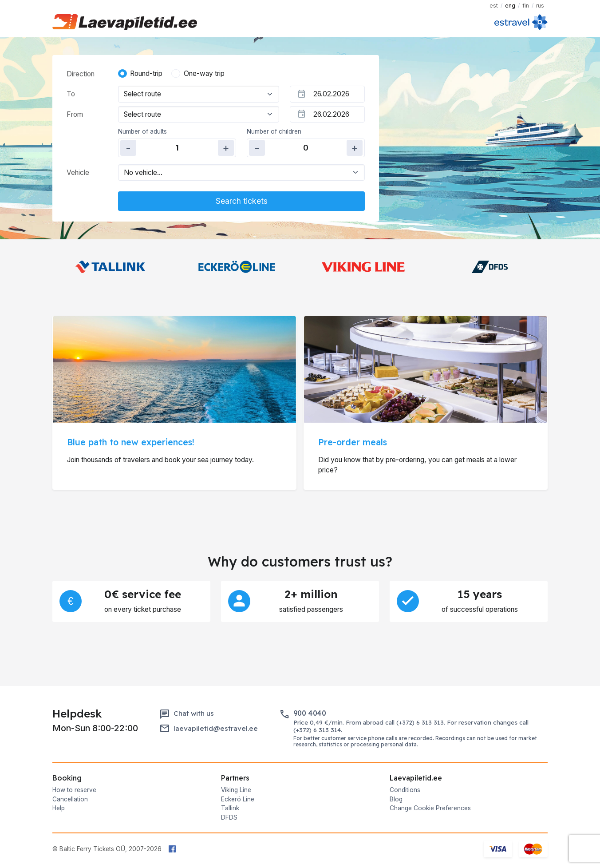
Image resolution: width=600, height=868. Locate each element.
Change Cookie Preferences (430, 808)
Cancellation (70, 799)
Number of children (274, 131)
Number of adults (142, 131)
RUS (540, 5)
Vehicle (78, 172)
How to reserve (74, 789)
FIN (525, 5)
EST (493, 5)
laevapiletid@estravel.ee (216, 728)
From (75, 114)
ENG (510, 5)
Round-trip (146, 73)
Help (58, 808)
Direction (81, 74)
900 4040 (309, 713)
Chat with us (194, 713)
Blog (396, 799)
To (71, 94)
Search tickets (242, 201)
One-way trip (204, 73)
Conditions (405, 789)
